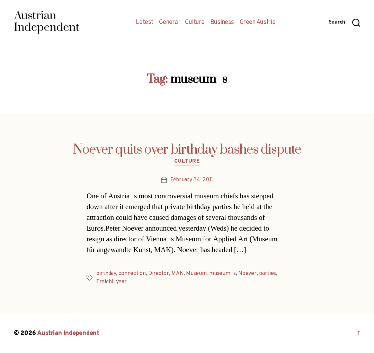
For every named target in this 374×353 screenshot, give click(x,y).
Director (158, 273)
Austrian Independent (68, 333)
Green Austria (258, 22)
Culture (195, 22)
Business (222, 22)
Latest (144, 22)
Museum (196, 273)
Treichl (104, 281)
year (121, 281)
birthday (106, 273)
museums (222, 273)
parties (267, 273)
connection (131, 273)
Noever (247, 273)
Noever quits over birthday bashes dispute (187, 149)
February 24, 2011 (191, 179)
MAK (177, 273)
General (169, 22)
